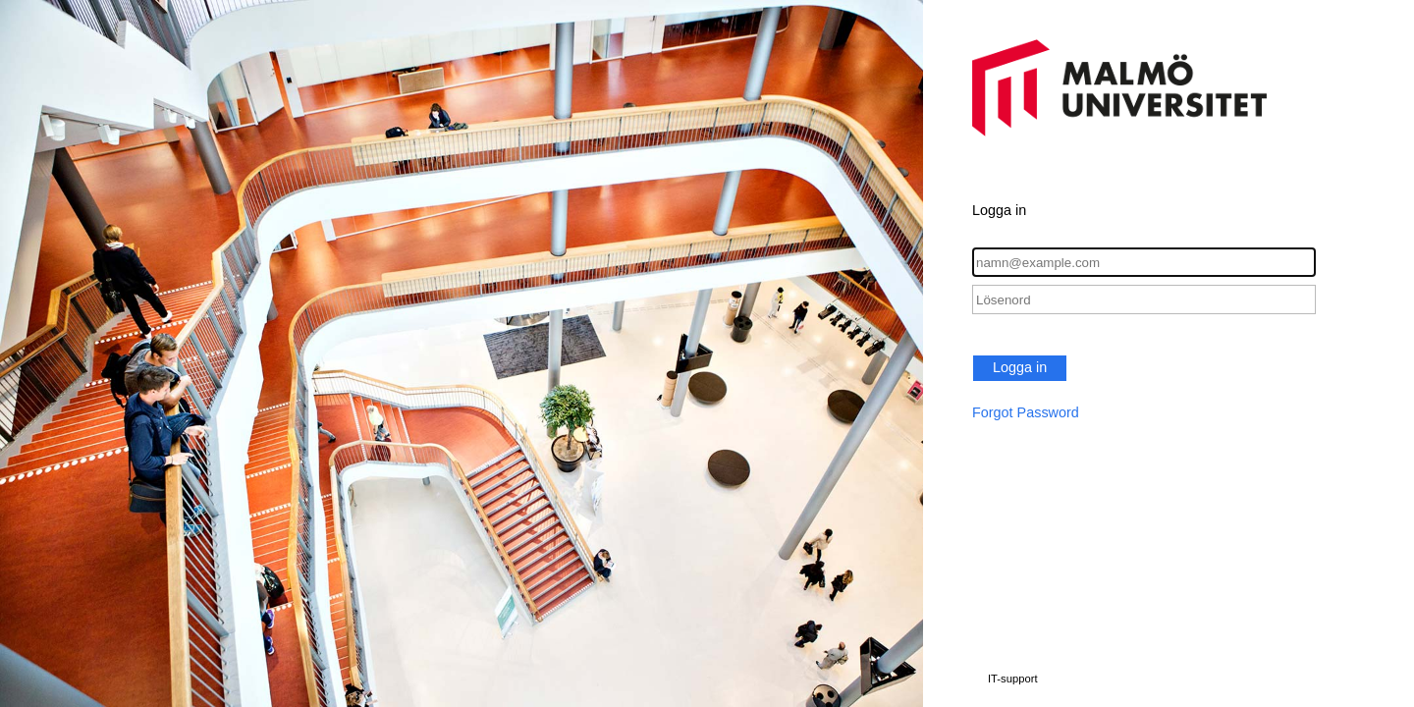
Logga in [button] (1020, 367)
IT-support (1013, 678)
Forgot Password (1025, 412)
